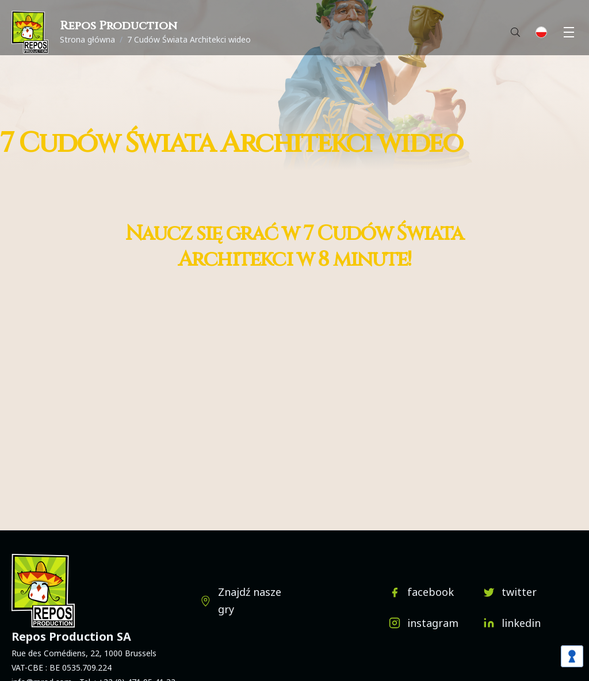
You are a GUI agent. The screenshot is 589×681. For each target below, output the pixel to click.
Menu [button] (570, 32)
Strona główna (87, 39)
